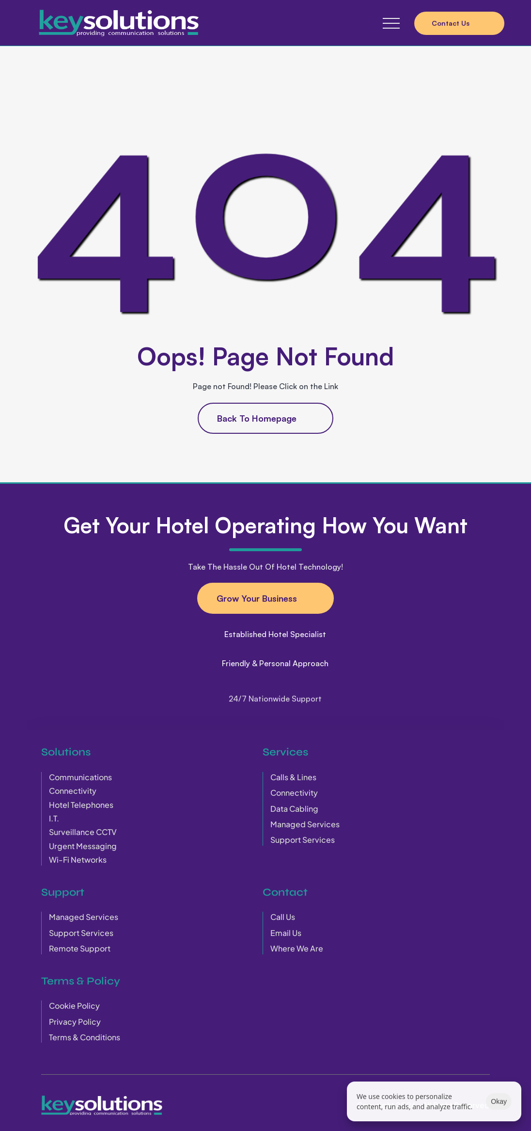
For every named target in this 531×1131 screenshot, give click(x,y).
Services (285, 751)
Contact (285, 891)
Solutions (66, 751)
